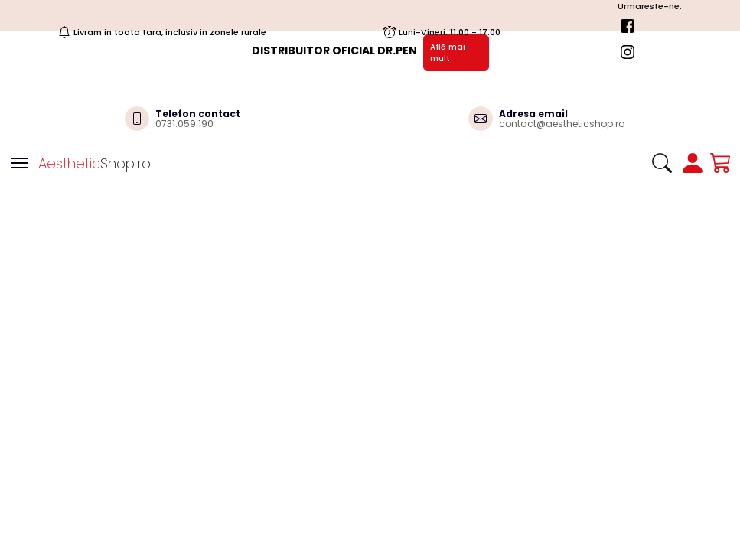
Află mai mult (447, 52)
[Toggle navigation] (19, 163)
